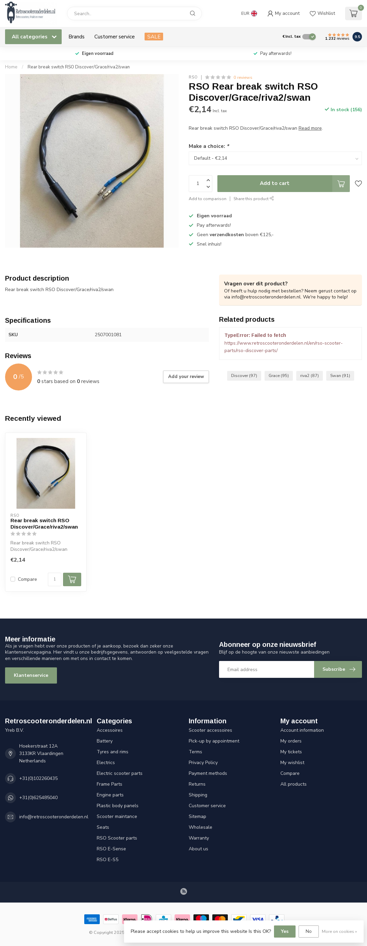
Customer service (114, 36)
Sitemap (197, 816)
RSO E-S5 (107, 859)
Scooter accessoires (210, 730)
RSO (193, 77)
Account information (302, 730)
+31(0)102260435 (38, 778)
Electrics (106, 762)
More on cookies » (339, 931)
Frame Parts (109, 784)
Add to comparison (207, 198)
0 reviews (243, 77)
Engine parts (110, 795)
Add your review (186, 377)
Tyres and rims (112, 752)
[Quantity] (54, 579)
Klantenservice (31, 675)
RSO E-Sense (111, 849)
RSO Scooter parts (117, 838)
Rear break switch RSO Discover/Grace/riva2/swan (79, 67)
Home (11, 67)
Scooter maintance (117, 816)
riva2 (309, 375)
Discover (244, 375)
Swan (340, 375)
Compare (27, 579)
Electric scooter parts (120, 773)
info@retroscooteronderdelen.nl (53, 817)
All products (293, 784)
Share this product (254, 198)
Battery (105, 741)
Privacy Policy (203, 762)
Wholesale (200, 827)
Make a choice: (209, 146)
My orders (291, 741)
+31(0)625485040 (38, 797)
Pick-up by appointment (214, 741)
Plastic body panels (118, 805)
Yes (284, 931)
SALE (153, 36)
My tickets (291, 752)
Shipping (198, 795)
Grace (279, 375)
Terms (195, 752)
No (309, 931)
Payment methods (208, 773)
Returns (197, 784)
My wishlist (292, 762)
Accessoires (110, 730)
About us (198, 849)
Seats (103, 827)
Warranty (199, 838)
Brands (76, 36)
